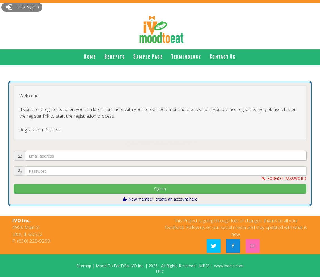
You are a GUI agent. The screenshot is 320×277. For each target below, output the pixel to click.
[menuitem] (90, 57)
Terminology (186, 56)
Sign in (160, 188)
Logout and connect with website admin (160, 142)
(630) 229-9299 (33, 241)
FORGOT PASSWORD (283, 178)
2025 (153, 265)
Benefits (114, 56)
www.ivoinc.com (228, 265)
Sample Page (148, 56)
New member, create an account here (160, 199)
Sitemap (84, 265)
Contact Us (223, 56)
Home (90, 56)
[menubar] (160, 57)
